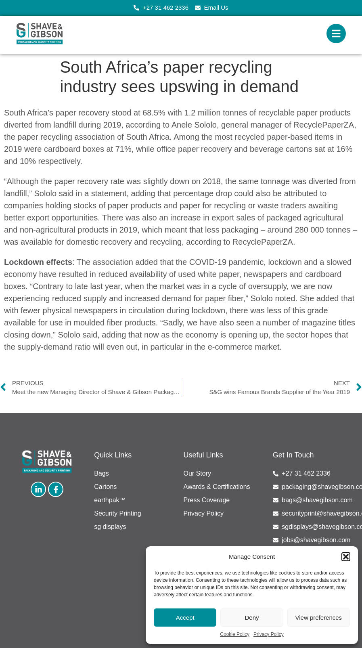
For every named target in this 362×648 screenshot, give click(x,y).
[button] (346, 557)
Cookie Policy (234, 634)
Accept (185, 617)
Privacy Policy (268, 634)
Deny (252, 617)
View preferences (318, 617)
